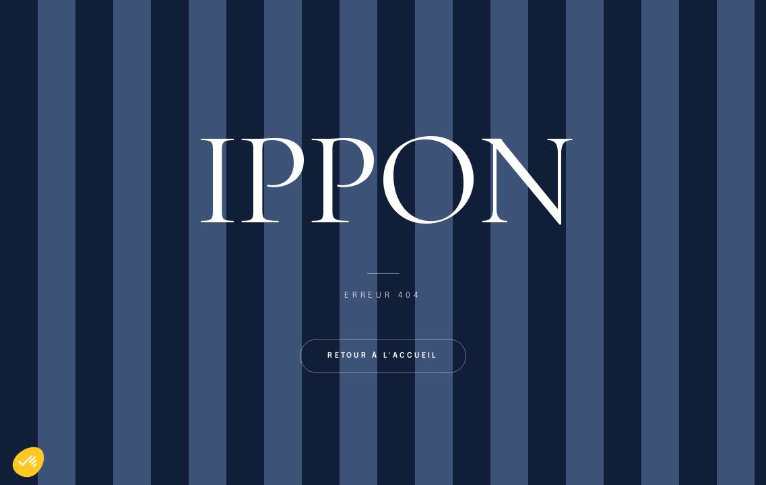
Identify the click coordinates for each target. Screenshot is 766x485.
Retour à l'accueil (382, 356)
